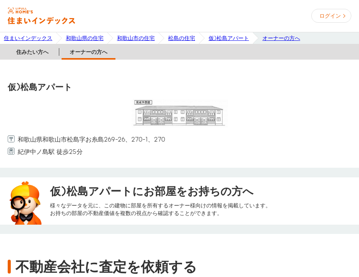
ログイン (330, 16)
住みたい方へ (32, 52)
